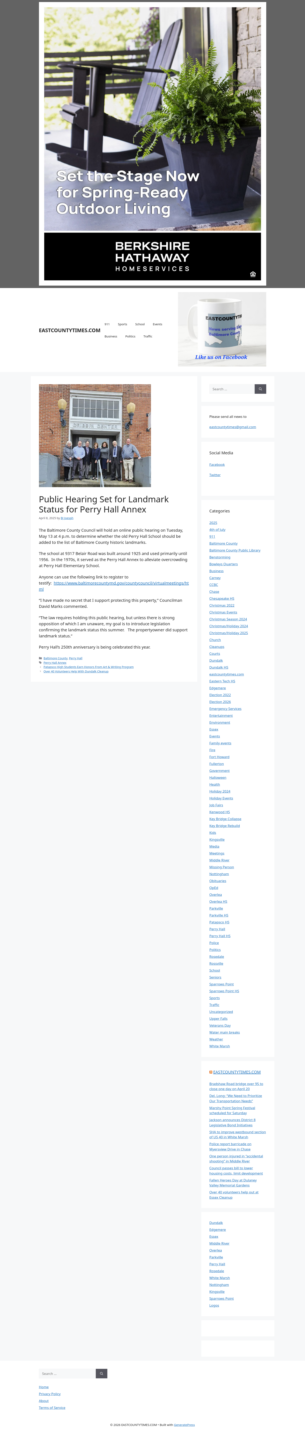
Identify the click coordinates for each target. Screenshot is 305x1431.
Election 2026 (220, 701)
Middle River (219, 860)
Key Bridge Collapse (225, 818)
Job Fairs (216, 805)
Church (215, 639)
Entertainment (221, 715)
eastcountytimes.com (226, 674)
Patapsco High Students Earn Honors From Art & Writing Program (89, 667)
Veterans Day (220, 1025)
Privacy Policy (50, 1394)
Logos (214, 1305)
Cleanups (216, 646)
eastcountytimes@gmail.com (232, 427)
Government (219, 770)
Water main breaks (224, 1032)
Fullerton (216, 763)
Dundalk (216, 660)
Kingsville (217, 839)
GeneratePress (184, 1425)
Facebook (217, 464)
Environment (219, 722)
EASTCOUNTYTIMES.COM (70, 330)
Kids (212, 832)
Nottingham (219, 874)
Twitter (215, 475)
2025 (213, 522)
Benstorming (220, 557)
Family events (220, 743)
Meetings (216, 853)
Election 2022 (220, 695)
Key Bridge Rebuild (224, 825)
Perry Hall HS (220, 936)
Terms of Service (52, 1407)
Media (214, 846)
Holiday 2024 (220, 791)
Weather (216, 1039)
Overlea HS (218, 901)
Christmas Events (223, 612)
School (140, 324)
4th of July (217, 529)
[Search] (260, 389)
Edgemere (217, 688)
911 (107, 324)
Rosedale (216, 956)
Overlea (215, 894)
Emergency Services (225, 708)
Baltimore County (56, 658)
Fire (212, 750)
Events (157, 324)
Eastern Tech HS (222, 681)
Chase (214, 591)
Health (214, 784)
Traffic (147, 336)
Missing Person (221, 867)
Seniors (215, 977)
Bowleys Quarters (223, 564)
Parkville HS (218, 915)
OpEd (213, 887)
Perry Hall (75, 658)
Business (111, 336)
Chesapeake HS (221, 598)
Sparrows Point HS (224, 991)
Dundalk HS (218, 667)
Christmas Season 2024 (228, 619)
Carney (215, 577)
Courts (214, 653)
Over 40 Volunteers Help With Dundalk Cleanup (76, 671)
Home (44, 1387)
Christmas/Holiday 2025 (228, 633)
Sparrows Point (221, 984)
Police (214, 942)
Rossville (216, 963)
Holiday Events (221, 798)
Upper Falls (218, 1018)
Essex (213, 729)
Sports (122, 324)
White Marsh (219, 1046)
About (44, 1400)
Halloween (217, 777)
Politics (130, 336)
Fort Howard (219, 756)
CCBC (213, 584)
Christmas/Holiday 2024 (228, 626)
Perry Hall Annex (55, 663)
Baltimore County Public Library (235, 550)
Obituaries (217, 880)
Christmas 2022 (222, 605)
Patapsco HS (219, 922)
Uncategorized (221, 1011)
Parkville (216, 908)
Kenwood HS (219, 812)
